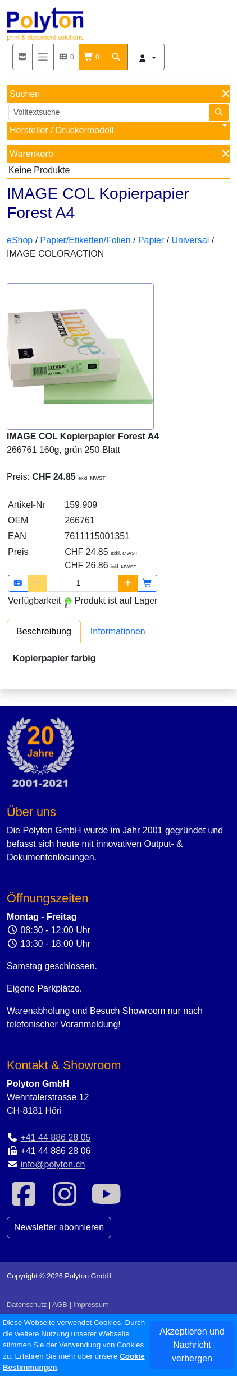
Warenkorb (31, 154)
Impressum (90, 1304)
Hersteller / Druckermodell (61, 130)
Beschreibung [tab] (43, 631)
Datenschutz (27, 1304)
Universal (192, 240)
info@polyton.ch (52, 1164)
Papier (151, 240)
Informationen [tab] (117, 631)
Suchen (25, 94)
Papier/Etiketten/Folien (85, 240)
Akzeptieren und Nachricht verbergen (192, 1345)
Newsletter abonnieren (59, 1227)
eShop (20, 240)
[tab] (44, 631)
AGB (59, 1304)
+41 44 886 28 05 (55, 1137)
